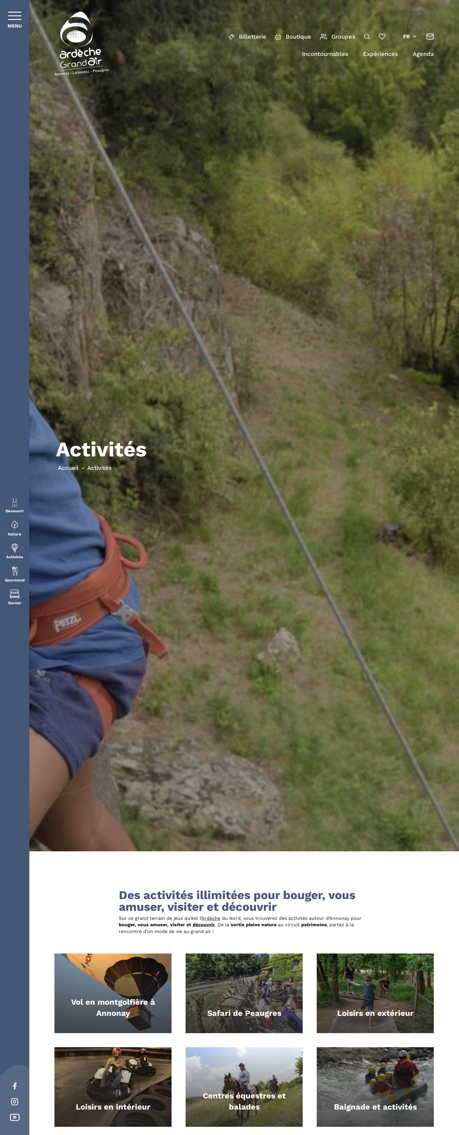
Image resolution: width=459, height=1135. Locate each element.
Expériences (380, 53)
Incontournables (325, 53)
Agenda (423, 53)
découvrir (204, 924)
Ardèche (210, 918)
